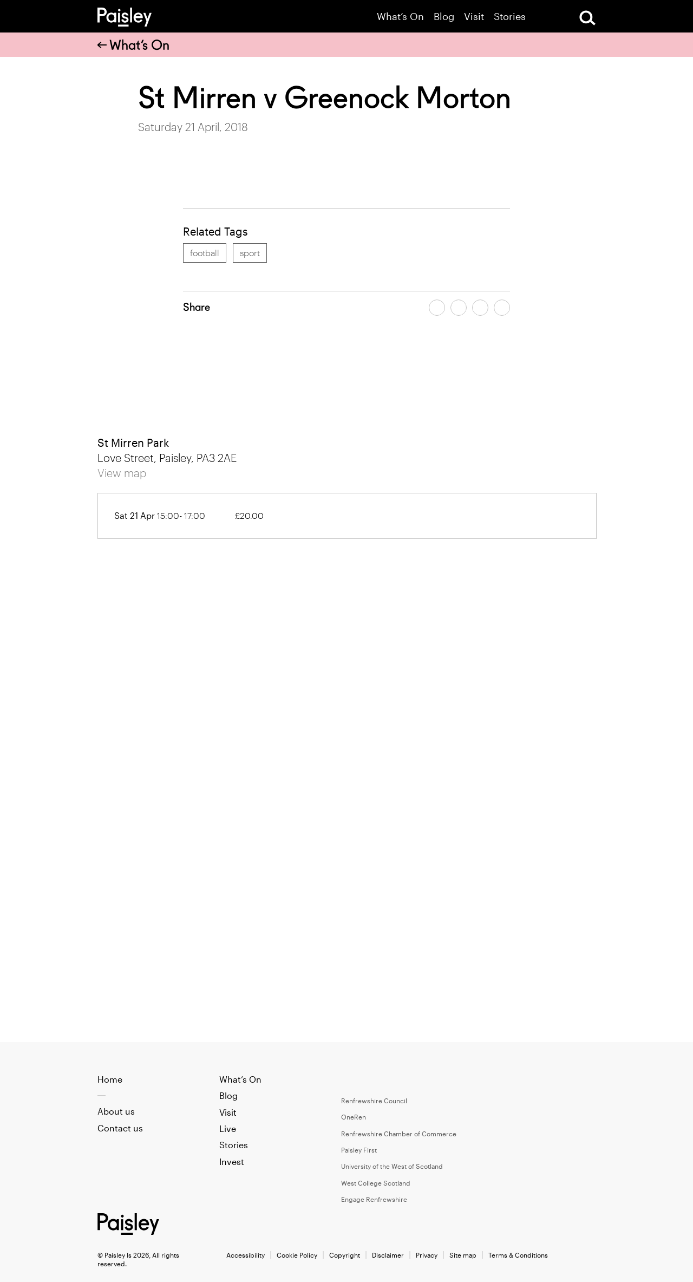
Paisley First (359, 1150)
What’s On (400, 16)
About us (116, 1111)
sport (250, 253)
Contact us (120, 1128)
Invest (231, 1161)
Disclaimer (388, 1255)
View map (121, 472)
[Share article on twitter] (458, 308)
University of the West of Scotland (392, 1166)
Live (227, 1128)
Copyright (344, 1255)
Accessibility (245, 1255)
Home (109, 1079)
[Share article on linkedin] (502, 308)
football (204, 253)
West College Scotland (375, 1183)
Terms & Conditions (518, 1255)
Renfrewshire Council (374, 1100)
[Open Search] (587, 17)
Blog (444, 16)
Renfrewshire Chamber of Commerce (398, 1133)
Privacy (426, 1255)
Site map (462, 1255)
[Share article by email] (480, 308)
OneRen (353, 1117)
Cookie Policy (297, 1255)
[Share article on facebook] (437, 308)
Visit (474, 16)
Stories (510, 16)
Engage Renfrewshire (374, 1199)
